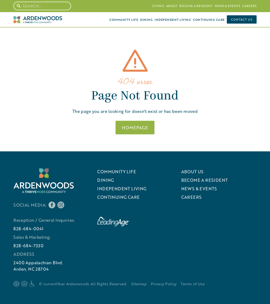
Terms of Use (193, 284)
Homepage (135, 128)
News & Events (227, 6)
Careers (249, 6)
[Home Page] (37, 19)
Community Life (123, 19)
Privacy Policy (163, 284)
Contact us (241, 19)
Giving (158, 6)
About (171, 6)
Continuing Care (209, 19)
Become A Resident (195, 6)
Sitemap (139, 284)
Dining (146, 19)
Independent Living (173, 19)
